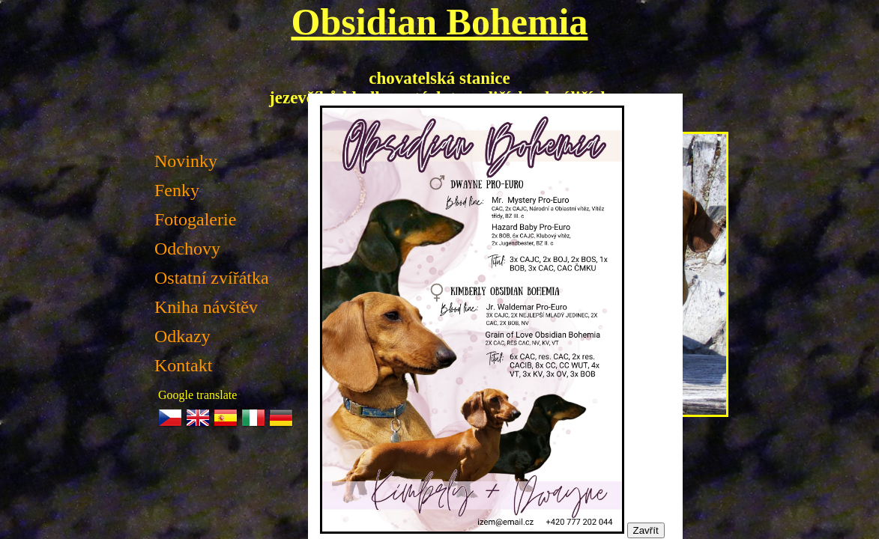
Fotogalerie (195, 219)
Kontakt (183, 365)
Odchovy (187, 248)
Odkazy (182, 336)
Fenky (176, 190)
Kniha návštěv (206, 307)
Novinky (185, 161)
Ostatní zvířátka (211, 277)
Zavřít (646, 530)
